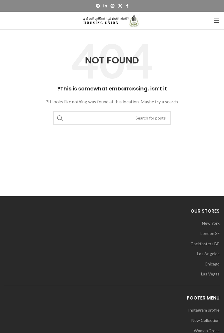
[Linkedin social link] (105, 6)
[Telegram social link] (98, 6)
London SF (210, 233)
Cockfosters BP (205, 243)
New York (211, 223)
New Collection (205, 320)
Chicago (212, 263)
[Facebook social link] (127, 6)
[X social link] (120, 6)
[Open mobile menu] (217, 20)
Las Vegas (210, 273)
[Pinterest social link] (112, 6)
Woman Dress (207, 330)
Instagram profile (204, 309)
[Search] (112, 118)
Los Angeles (208, 253)
